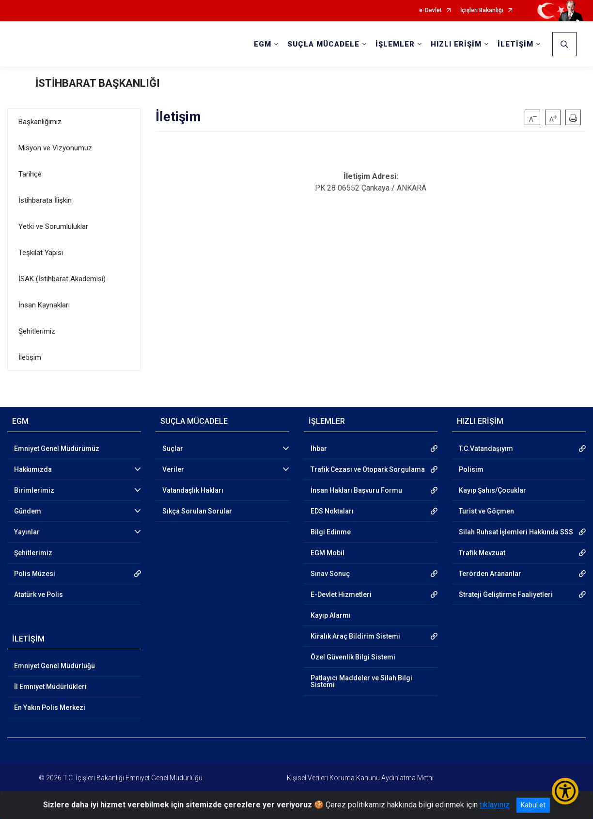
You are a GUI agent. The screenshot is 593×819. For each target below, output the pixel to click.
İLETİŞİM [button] (515, 44)
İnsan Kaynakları (44, 305)
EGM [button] (262, 44)
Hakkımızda (33, 469)
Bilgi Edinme (331, 532)
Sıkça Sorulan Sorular (197, 511)
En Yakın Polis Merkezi (49, 707)
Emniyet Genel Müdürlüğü (54, 666)
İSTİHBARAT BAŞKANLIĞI (97, 83)
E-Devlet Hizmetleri (341, 594)
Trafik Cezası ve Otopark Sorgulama (368, 469)
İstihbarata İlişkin (45, 200)
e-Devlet (430, 10)
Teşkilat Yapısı (40, 252)
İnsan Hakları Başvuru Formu (356, 490)
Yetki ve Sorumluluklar (53, 226)
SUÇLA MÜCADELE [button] (323, 44)
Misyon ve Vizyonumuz (55, 148)
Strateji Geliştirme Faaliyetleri (506, 594)
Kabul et (533, 805)
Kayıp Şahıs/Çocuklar (492, 490)
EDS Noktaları (332, 511)
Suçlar (172, 448)
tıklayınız (495, 804)
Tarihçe (30, 174)
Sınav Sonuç (330, 574)
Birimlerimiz (34, 490)
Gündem (27, 511)
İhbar (319, 448)
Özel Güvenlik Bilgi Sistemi (353, 657)
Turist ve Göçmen (486, 511)
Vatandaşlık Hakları (192, 490)
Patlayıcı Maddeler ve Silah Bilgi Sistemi (361, 681)
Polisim (471, 469)
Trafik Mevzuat (482, 553)
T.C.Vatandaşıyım (486, 448)
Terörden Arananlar (490, 574)
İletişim (29, 357)
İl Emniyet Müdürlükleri (50, 687)
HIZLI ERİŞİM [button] (456, 44)
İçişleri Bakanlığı (481, 10)
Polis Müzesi (34, 574)
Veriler (173, 469)
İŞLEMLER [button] (395, 44)
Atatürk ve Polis (38, 594)
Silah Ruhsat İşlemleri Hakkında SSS (516, 532)
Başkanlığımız (40, 121)
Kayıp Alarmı (331, 615)
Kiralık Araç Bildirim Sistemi (355, 636)
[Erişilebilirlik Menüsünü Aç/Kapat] (565, 791)
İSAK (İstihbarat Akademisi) (62, 278)
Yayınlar (27, 532)
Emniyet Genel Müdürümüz (56, 448)
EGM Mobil (327, 553)
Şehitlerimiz (36, 331)
